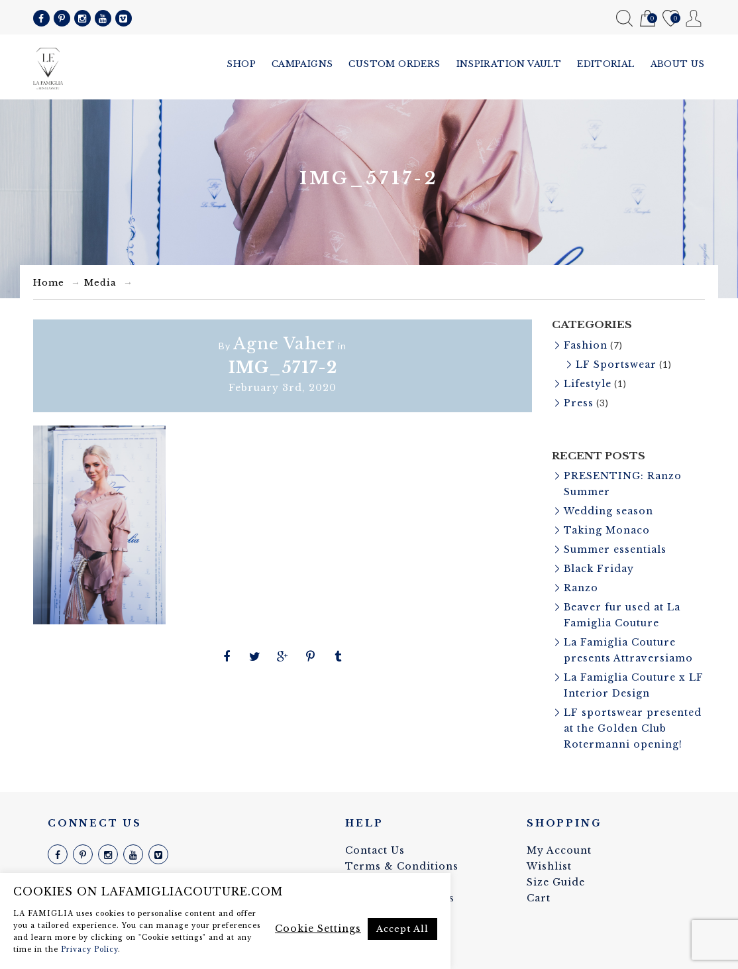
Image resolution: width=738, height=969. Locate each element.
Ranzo (581, 588)
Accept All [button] (402, 929)
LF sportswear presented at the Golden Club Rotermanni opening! (633, 728)
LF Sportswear (616, 364)
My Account (694, 18)
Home (48, 282)
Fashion (585, 345)
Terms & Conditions (401, 866)
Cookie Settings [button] (318, 929)
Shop (241, 64)
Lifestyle (587, 384)
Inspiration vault (509, 64)
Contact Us (375, 850)
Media (100, 282)
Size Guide (556, 882)
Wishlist (670, 19)
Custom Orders (394, 64)
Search (624, 18)
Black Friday (599, 569)
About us (678, 64)
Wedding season (608, 511)
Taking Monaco (607, 530)
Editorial (606, 64)
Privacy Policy (89, 949)
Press (579, 403)
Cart (647, 19)
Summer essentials (615, 549)
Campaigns (302, 64)
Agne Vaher (284, 343)
